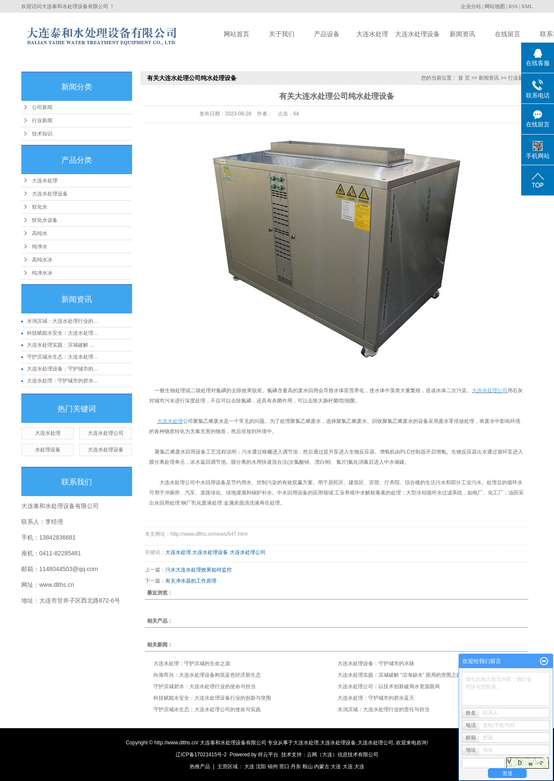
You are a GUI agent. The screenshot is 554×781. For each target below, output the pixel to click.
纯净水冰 (42, 273)
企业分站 (471, 6)
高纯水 (39, 233)
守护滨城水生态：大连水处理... (62, 357)
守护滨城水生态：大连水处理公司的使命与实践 (207, 709)
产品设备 (327, 33)
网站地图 (495, 6)
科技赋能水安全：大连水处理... (62, 333)
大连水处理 (372, 33)
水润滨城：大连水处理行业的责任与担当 (384, 709)
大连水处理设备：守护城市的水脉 (376, 663)
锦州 (273, 767)
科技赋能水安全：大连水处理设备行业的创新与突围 (212, 698)
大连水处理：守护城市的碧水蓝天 (376, 698)
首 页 (464, 78)
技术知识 (42, 134)
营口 (284, 767)
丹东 (296, 767)
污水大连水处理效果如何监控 (198, 570)
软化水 (39, 207)
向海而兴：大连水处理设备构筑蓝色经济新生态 (207, 675)
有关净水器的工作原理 (190, 581)
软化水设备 (45, 220)
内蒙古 (321, 767)
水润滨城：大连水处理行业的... (62, 321)
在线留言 (507, 33)
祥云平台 (268, 755)
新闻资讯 (462, 33)
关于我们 (281, 33)
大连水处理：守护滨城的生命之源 (191, 663)
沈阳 (261, 767)
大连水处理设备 (417, 33)
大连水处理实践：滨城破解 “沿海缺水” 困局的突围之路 (400, 675)
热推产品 (200, 767)
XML (527, 6)
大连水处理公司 (106, 433)
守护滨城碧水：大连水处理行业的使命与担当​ (204, 686)
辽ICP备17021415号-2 (201, 755)
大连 (249, 767)
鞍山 (308, 767)
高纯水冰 (42, 260)
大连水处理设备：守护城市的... (62, 369)
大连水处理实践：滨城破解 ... (60, 345)
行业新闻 (42, 120)
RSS (513, 6)
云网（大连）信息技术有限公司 (342, 755)
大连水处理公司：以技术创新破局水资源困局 (389, 686)
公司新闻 (42, 107)
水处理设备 (48, 450)
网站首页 (236, 33)
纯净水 (39, 247)
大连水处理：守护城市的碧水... (62, 381)
